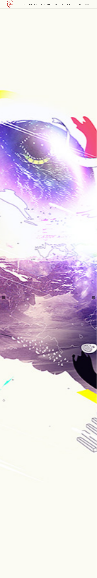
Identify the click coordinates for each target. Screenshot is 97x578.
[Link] (9, 4)
